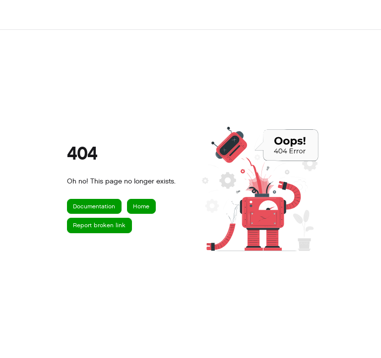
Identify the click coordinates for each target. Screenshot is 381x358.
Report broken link (99, 225)
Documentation (94, 206)
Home (141, 206)
